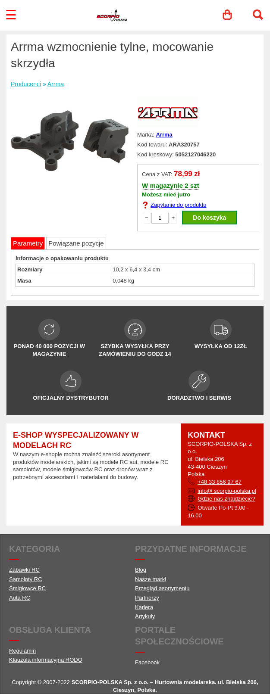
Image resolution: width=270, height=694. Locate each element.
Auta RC (19, 597)
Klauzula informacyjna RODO (45, 660)
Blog (140, 569)
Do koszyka (209, 217)
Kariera (144, 607)
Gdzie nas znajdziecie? (226, 498)
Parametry (28, 243)
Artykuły (145, 616)
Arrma (55, 84)
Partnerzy (147, 597)
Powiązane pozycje (76, 243)
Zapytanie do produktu (178, 205)
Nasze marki (150, 579)
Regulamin (22, 650)
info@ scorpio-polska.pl (227, 491)
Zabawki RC (24, 569)
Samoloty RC (25, 579)
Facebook (147, 662)
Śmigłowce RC (27, 588)
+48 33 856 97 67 (220, 482)
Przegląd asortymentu (162, 588)
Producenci (26, 84)
